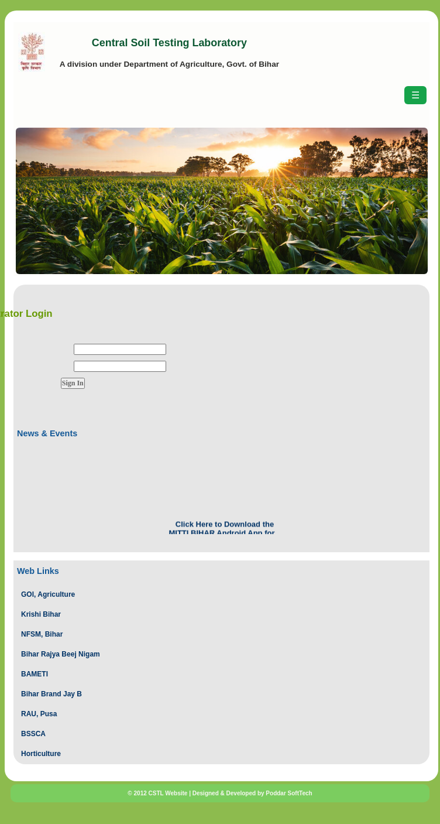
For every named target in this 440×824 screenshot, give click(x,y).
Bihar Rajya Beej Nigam (60, 654)
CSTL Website (168, 793)
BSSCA (33, 734)
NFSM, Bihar (42, 634)
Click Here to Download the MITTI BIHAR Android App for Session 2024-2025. (221, 534)
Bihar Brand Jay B (51, 694)
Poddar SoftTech (289, 793)
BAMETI (34, 674)
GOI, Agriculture (48, 594)
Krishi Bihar (41, 614)
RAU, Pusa (39, 714)
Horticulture (41, 754)
